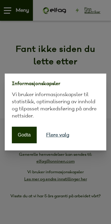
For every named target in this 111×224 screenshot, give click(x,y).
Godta (24, 134)
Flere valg (57, 135)
